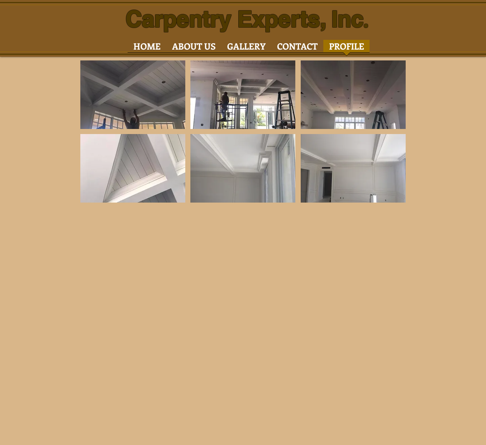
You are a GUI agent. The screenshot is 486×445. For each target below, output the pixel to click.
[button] (132, 94)
